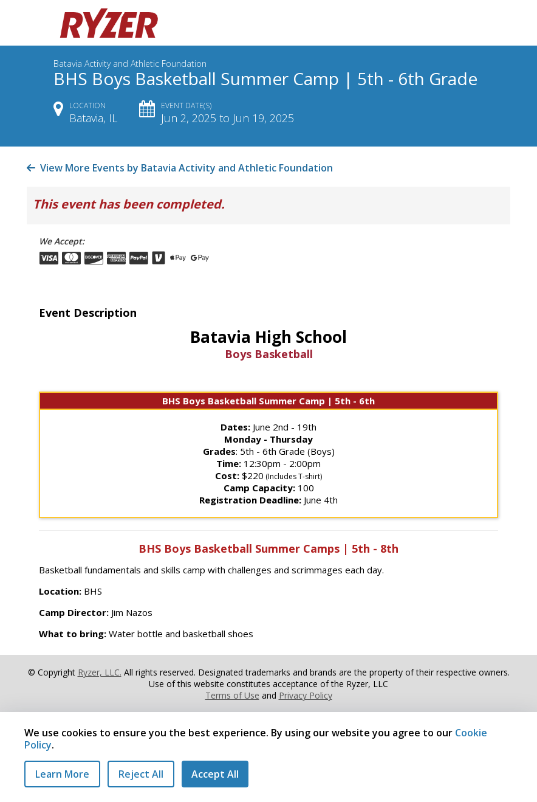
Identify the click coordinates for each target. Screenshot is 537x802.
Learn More (62, 774)
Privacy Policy (305, 695)
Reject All (140, 774)
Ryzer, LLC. (99, 672)
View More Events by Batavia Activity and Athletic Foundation (180, 168)
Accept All (215, 774)
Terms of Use (232, 695)
